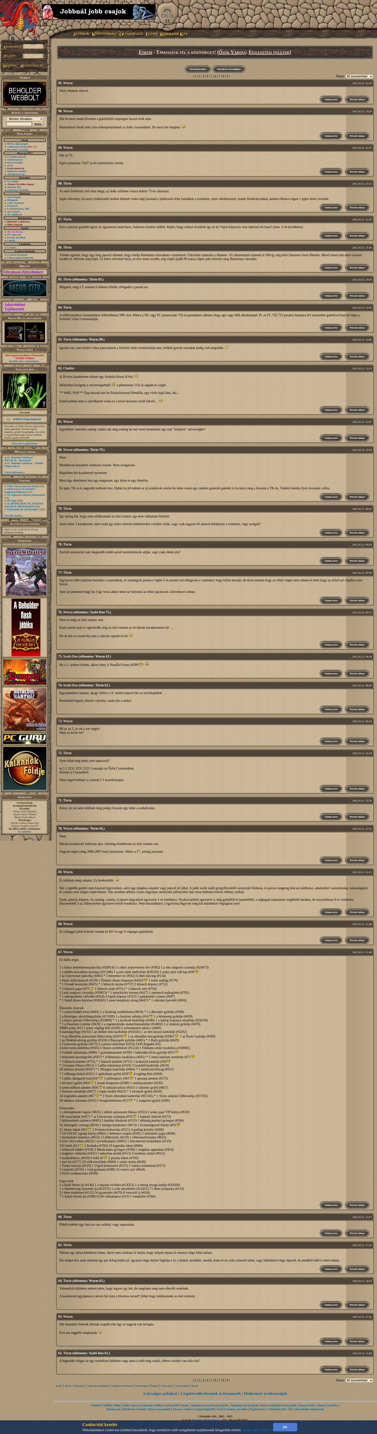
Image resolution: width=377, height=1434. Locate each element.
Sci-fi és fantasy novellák (232, 1409)
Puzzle (185, 1405)
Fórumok (12, 205)
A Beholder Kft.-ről (279, 1409)
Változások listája (22, 146)
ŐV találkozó (14, 214)
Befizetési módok (16, 171)
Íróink (142, 1409)
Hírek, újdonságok (17, 143)
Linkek (11, 240)
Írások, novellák (16, 237)
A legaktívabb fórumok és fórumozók (210, 1393)
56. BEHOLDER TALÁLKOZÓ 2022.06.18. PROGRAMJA (23, 505)
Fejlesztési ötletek (269, 52)
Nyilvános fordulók (18, 189)
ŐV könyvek (14, 234)
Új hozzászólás (197, 69)
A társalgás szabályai (160, 1393)
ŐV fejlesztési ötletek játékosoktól (26, 494)
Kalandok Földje (151, 1405)
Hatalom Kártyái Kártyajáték (209, 1405)
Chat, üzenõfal (15, 202)
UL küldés (13, 181)
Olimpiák (12, 200)
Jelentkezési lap (16, 174)
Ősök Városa (232, 52)
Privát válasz (357, 99)
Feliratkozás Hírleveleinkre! (23, 272)
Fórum (145, 52)
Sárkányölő (171, 1405)
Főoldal (95, 1405)
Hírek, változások (75, 1385)
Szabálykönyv (15, 159)
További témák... (13, 515)
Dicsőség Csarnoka (18, 149)
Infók (59, 1385)
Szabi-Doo (70, 656)
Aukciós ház (14, 187)
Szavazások (13, 211)
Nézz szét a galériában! (25, 443)
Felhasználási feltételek (20, 257)
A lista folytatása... (14, 472)
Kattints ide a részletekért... (24, 361)
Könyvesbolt (306, 1405)
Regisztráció (257, 1409)
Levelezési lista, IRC (18, 208)
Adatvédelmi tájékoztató (309, 1409)
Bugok (154, 1385)
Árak (10, 165)
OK (285, 1427)
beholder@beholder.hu (206, 1420)
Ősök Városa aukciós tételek (23, 486)
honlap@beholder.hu (25, 805)
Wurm (68, 83)
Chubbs (69, 368)
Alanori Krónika (327, 1405)
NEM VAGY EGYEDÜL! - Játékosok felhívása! (20, 490)
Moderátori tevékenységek (265, 1393)
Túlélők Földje (111, 1405)
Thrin (67, 183)
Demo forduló (15, 162)
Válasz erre (331, 99)
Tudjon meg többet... (257, 1430)
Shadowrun (113, 1409)
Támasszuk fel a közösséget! (23, 509)
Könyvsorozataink (159, 1409)
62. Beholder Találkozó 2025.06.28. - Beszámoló (18, 459)
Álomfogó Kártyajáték (244, 1405)
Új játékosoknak (16, 156)
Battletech (129, 1409)
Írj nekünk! (24, 831)
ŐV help (11, 500)
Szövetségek (14, 197)
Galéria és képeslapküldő (199, 1409)
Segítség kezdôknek (98, 1385)
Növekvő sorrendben (228, 69)
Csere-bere (167, 1385)
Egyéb (194, 1385)
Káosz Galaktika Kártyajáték (278, 1405)
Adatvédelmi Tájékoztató (14, 307)
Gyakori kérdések (17, 254)
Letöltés (11, 247)
